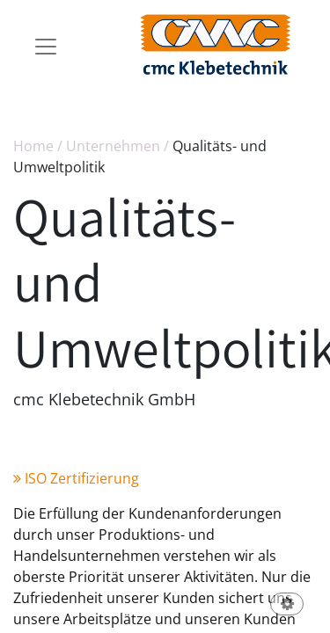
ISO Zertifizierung (76, 478)
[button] (287, 605)
